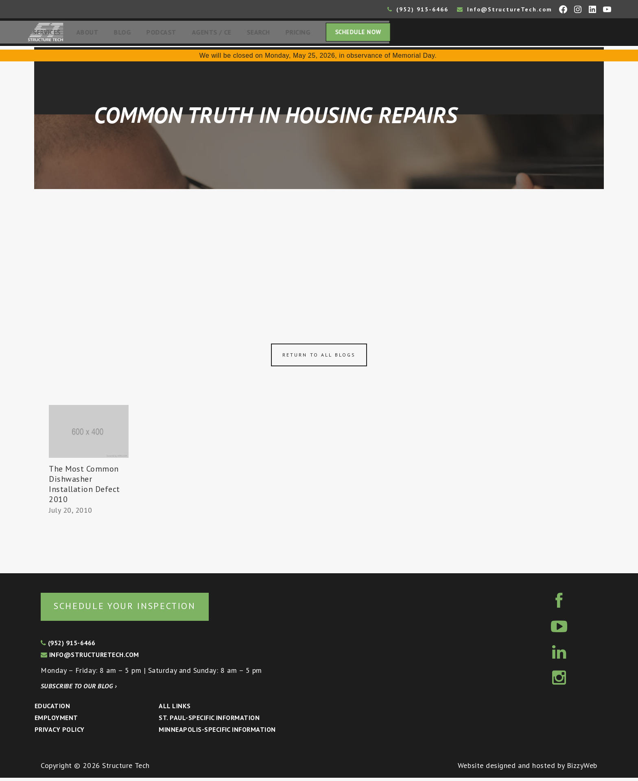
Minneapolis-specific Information (217, 733)
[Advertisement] (319, 252)
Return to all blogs (319, 357)
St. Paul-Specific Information (209, 721)
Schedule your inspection (136, 608)
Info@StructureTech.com (504, 9)
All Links (174, 709)
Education (52, 709)
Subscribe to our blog (79, 689)
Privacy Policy (60, 733)
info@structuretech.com (90, 658)
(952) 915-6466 (417, 9)
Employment (56, 721)
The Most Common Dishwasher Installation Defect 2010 (84, 486)
